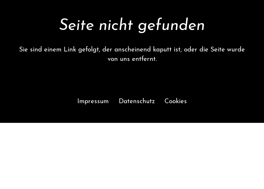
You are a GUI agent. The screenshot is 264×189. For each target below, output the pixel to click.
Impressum (93, 101)
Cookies (176, 101)
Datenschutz (137, 101)
